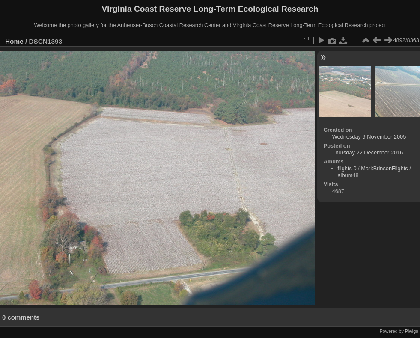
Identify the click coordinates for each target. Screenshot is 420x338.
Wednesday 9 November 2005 (369, 136)
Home (14, 41)
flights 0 (346, 168)
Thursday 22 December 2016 (367, 152)
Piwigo (411, 331)
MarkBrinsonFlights (384, 168)
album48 (347, 175)
